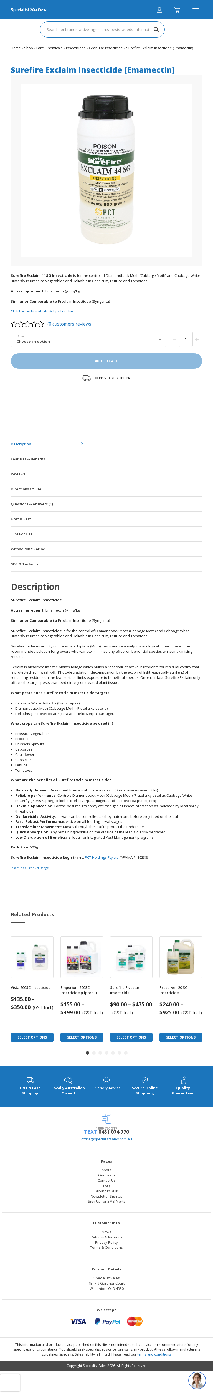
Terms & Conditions (106, 1247)
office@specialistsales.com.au (106, 1138)
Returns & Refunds (107, 1237)
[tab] (106, 443)
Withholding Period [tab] (28, 549)
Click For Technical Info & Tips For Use (42, 311)
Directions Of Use (26, 489)
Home (16, 47)
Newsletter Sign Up (107, 1196)
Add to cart (106, 361)
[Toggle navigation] (195, 11)
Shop (28, 47)
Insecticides (76, 47)
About (106, 1169)
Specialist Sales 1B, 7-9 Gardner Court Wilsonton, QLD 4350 (106, 1283)
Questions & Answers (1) (32, 504)
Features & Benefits (28, 458)
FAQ (106, 1185)
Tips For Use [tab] (21, 534)
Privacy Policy (106, 1242)
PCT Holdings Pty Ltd (102, 857)
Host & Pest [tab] (21, 519)
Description (21, 443)
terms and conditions (154, 1354)
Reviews (18, 473)
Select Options (32, 1037)
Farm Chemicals (49, 47)
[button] (87, 1053)
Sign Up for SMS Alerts (106, 1201)
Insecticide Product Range (30, 868)
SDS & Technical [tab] (25, 564)
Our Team (106, 1175)
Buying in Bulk (106, 1190)
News (106, 1231)
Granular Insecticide (106, 47)
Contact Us (107, 1180)
